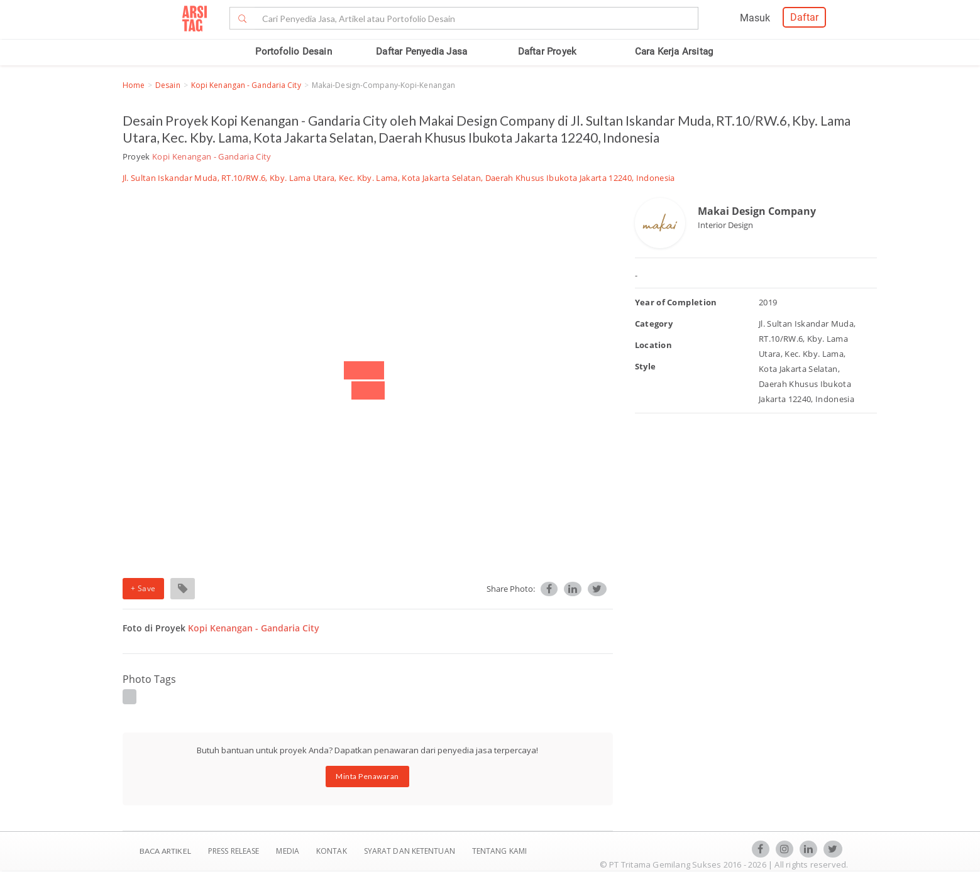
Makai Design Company (757, 211)
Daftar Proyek (547, 51)
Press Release (234, 851)
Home (134, 85)
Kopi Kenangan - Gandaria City (246, 85)
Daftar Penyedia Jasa (421, 51)
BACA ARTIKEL (165, 851)
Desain (167, 85)
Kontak (332, 851)
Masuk (755, 18)
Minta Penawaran (367, 776)
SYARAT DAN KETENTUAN (410, 851)
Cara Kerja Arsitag (674, 51)
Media (288, 851)
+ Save (143, 588)
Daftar (804, 17)
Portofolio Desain (293, 51)
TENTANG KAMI (499, 851)
